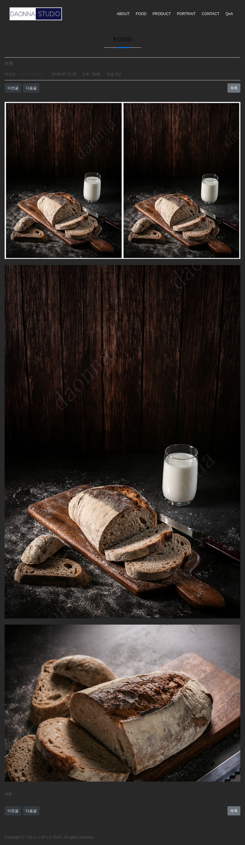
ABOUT (123, 14)
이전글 (12, 88)
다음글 (31, 88)
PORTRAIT (186, 14)
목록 (234, 88)
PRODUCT (162, 14)
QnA (229, 14)
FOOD (141, 14)
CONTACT (210, 14)
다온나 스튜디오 (38, 837)
